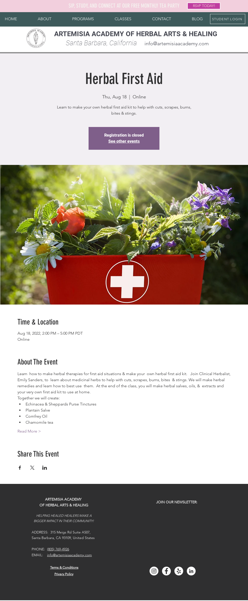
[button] (44, 19)
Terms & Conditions (64, 567)
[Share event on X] (32, 468)
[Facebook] (166, 571)
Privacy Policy (63, 574)
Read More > (29, 431)
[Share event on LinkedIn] (44, 468)
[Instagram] (154, 571)
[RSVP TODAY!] (203, 6)
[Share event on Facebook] (19, 468)
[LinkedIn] (191, 571)
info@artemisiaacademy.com (176, 43)
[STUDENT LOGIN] (227, 19)
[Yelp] (178, 571)
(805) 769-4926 (58, 549)
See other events (124, 141)
